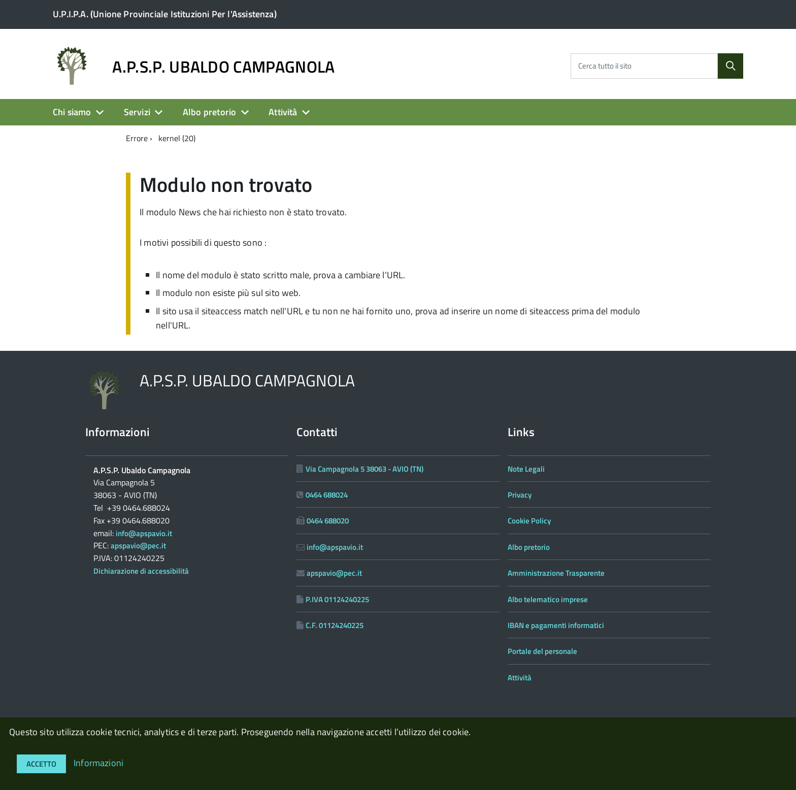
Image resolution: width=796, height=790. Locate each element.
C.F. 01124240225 (334, 625)
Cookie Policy (529, 520)
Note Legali (526, 469)
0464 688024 (327, 495)
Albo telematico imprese (548, 599)
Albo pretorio (209, 112)
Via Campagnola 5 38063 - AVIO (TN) (364, 469)
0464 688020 (328, 520)
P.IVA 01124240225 (337, 599)
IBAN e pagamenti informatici (556, 625)
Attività (283, 112)
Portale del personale (542, 651)
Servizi (137, 112)
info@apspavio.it (144, 533)
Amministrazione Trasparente (556, 573)
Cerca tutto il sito (605, 65)
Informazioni (98, 763)
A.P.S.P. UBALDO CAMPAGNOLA (223, 66)
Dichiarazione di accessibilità (141, 571)
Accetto (41, 764)
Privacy (520, 495)
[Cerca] (730, 66)
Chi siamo (72, 112)
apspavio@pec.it (138, 545)
